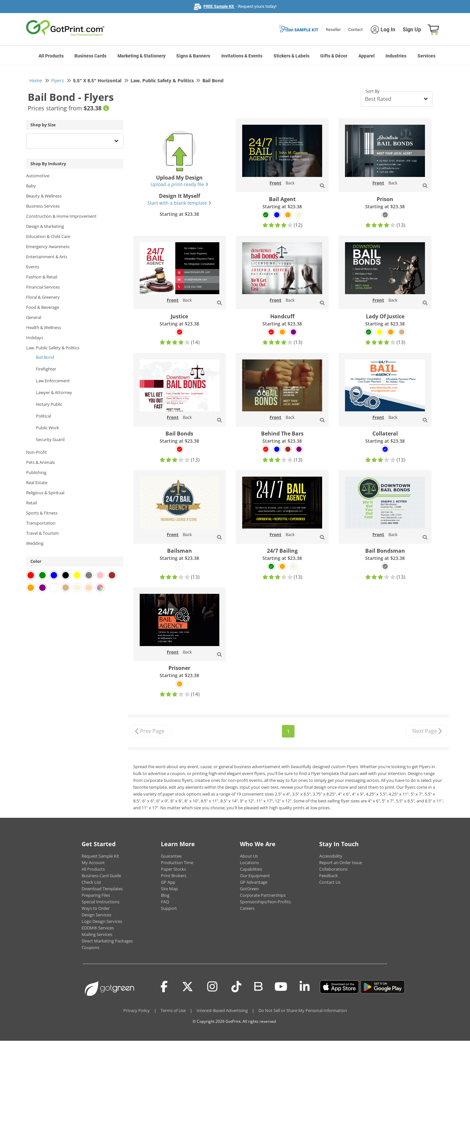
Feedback (328, 876)
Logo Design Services (102, 921)
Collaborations (333, 869)
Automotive (37, 176)
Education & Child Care (48, 236)
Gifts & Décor (333, 55)
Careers (247, 908)
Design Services (96, 915)
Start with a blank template (179, 203)
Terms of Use (173, 1010)
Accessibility (330, 856)
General (33, 317)
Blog (165, 895)
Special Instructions (100, 902)
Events (32, 267)
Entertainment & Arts (46, 257)
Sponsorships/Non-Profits (265, 902)
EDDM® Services (98, 928)
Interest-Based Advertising (222, 1010)
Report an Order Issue (340, 862)
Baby (31, 186)
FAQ (165, 902)
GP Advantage (253, 882)
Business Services (43, 206)
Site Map (169, 889)
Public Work (47, 428)
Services (426, 55)
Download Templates (102, 889)
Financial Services (43, 287)
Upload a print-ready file (179, 184)
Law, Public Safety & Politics (52, 348)
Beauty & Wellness (44, 196)
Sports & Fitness (41, 513)
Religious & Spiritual (45, 493)
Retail (31, 503)
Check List (91, 882)
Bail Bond (45, 357)
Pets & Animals (40, 462)
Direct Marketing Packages (107, 941)
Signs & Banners (193, 55)
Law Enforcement (53, 381)
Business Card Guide (101, 876)
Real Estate (36, 482)
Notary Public (49, 404)
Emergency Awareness (48, 246)
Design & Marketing (45, 226)
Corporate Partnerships (263, 895)
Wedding (34, 543)
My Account (93, 862)
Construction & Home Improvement (61, 216)
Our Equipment (255, 876)
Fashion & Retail (41, 277)
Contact (355, 29)
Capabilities (251, 869)
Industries (395, 55)
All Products (51, 55)
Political (43, 416)
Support (169, 908)
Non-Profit (36, 452)
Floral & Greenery (43, 297)
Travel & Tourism (42, 533)
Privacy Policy (136, 1010)
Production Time (177, 862)
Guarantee (171, 856)
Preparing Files (96, 895)
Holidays (34, 337)
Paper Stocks (173, 869)
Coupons (90, 947)
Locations (249, 862)
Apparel (366, 55)
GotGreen (249, 889)
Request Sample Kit (100, 856)
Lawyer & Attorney (54, 392)
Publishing (36, 472)
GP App (168, 882)
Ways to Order (96, 908)
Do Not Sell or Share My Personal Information (302, 1010)
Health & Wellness (43, 327)
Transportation (40, 523)
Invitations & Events (241, 55)
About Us (249, 856)
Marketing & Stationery (141, 55)
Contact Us (329, 882)
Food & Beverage (42, 307)
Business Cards (90, 55)
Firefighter (46, 369)
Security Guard (50, 439)
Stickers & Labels (291, 55)
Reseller (333, 29)
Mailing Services (97, 934)
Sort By (373, 91)
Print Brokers (173, 876)
